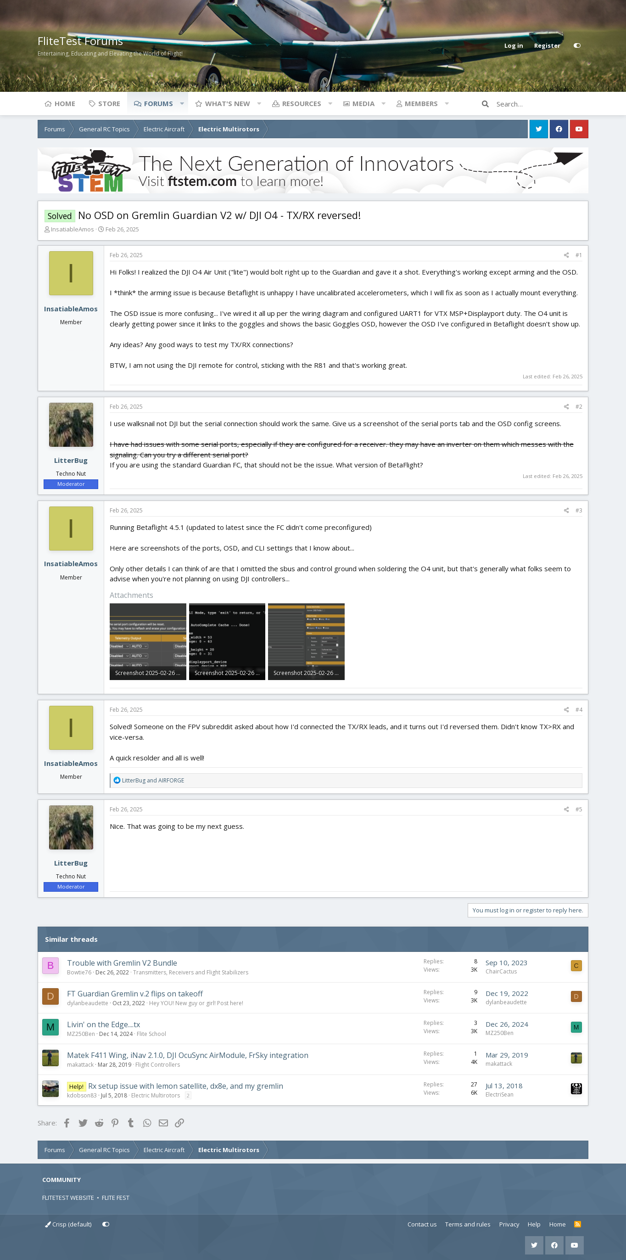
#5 (579, 809)
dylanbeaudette (87, 1003)
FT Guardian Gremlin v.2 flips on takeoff (135, 994)
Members (421, 103)
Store (109, 103)
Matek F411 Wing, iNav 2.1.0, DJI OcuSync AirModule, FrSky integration (187, 1055)
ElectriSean (500, 1094)
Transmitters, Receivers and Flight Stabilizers (190, 972)
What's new (227, 103)
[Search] (542, 103)
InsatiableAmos (72, 229)
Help (534, 1224)
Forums (158, 103)
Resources (301, 103)
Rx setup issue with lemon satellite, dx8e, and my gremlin (185, 1086)
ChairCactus (501, 971)
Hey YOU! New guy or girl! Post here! (196, 1003)
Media (363, 103)
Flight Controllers (157, 1065)
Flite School (151, 1034)
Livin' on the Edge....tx (103, 1024)
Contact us (422, 1224)
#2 (579, 407)
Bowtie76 (79, 972)
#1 (579, 255)
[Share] (566, 255)
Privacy (509, 1224)
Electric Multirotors (155, 1095)
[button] (181, 103)
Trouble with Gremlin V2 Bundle (122, 963)
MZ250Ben (81, 1034)
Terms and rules (468, 1224)
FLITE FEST (115, 1197)
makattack (80, 1065)
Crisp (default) (68, 1224)
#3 (579, 510)
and (153, 780)
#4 (579, 710)
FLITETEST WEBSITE (68, 1197)
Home (65, 103)
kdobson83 (82, 1095)
